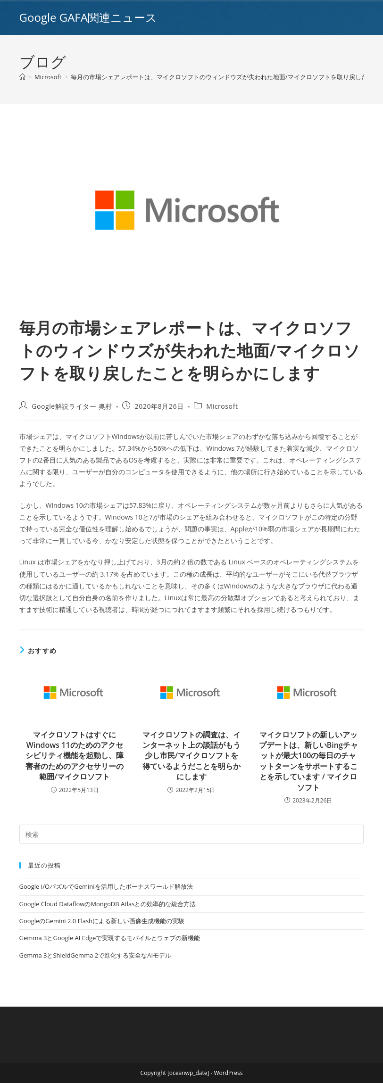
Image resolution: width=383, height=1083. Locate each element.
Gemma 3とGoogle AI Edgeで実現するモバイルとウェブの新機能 (109, 938)
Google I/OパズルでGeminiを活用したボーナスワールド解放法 (106, 886)
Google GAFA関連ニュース (88, 17)
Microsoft (222, 406)
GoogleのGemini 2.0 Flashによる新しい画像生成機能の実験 (101, 921)
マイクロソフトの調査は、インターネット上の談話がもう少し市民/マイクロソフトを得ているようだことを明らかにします (191, 755)
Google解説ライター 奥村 (72, 406)
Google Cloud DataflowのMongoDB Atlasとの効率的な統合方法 (107, 904)
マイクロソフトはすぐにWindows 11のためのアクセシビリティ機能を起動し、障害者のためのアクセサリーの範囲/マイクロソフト (74, 755)
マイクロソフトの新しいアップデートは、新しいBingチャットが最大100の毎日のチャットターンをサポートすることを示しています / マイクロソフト (308, 761)
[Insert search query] (191, 834)
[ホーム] (22, 77)
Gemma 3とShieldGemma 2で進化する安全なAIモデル (95, 955)
